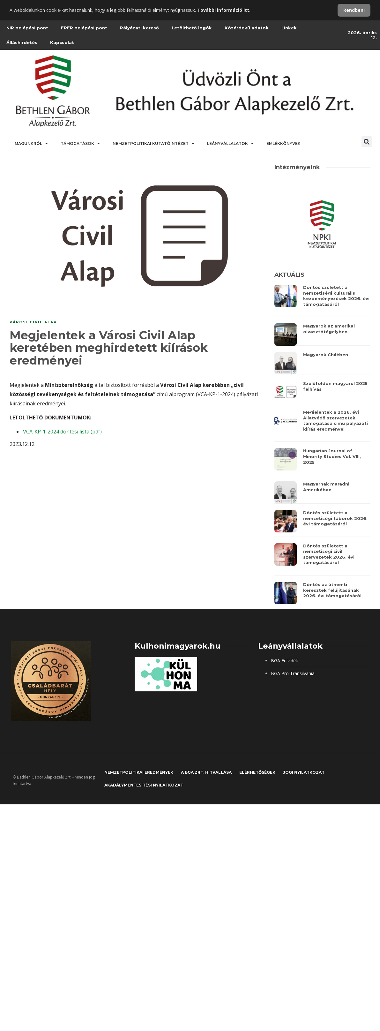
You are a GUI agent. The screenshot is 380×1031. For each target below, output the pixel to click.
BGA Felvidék (284, 661)
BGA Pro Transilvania (293, 673)
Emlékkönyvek (283, 143)
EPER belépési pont (84, 27)
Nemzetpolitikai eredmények (138, 772)
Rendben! (354, 10)
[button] (366, 141)
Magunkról (31, 144)
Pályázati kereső (139, 27)
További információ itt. (223, 10)
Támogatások (80, 144)
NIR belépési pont (27, 27)
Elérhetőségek (257, 772)
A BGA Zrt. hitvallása (206, 772)
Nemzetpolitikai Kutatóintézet (153, 144)
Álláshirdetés (21, 42)
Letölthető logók (192, 27)
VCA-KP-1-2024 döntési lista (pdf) (62, 431)
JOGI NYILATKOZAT (303, 772)
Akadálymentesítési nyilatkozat (143, 785)
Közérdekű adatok (247, 27)
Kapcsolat (62, 42)
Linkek (289, 27)
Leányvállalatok (230, 144)
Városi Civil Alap (33, 322)
